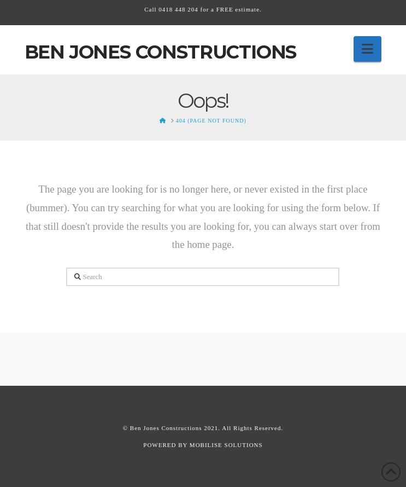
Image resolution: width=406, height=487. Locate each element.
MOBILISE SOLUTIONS (226, 445)
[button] (367, 49)
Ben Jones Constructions (161, 52)
